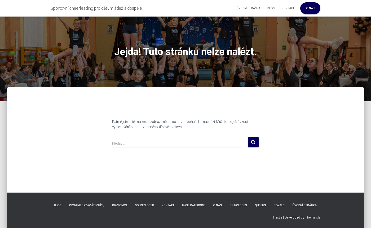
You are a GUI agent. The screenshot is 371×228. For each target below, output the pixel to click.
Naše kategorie (193, 205)
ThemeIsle (312, 217)
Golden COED (144, 205)
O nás (310, 8)
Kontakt (288, 8)
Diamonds (119, 205)
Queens (260, 205)
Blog (271, 8)
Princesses (238, 205)
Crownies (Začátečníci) (86, 205)
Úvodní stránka (248, 8)
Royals (279, 205)
